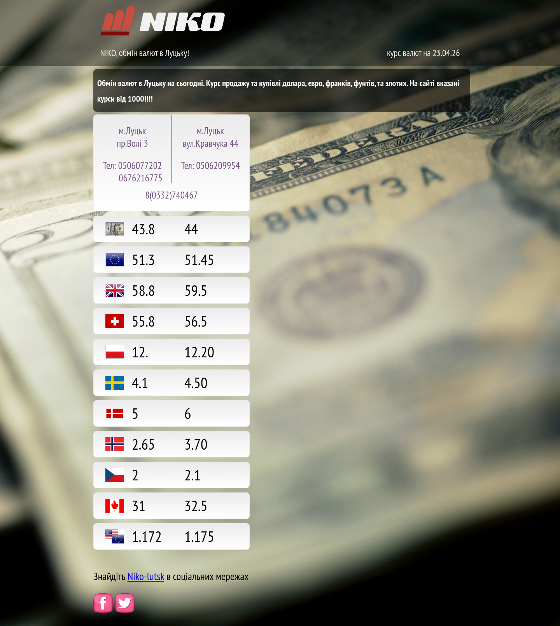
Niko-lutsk (146, 576)
